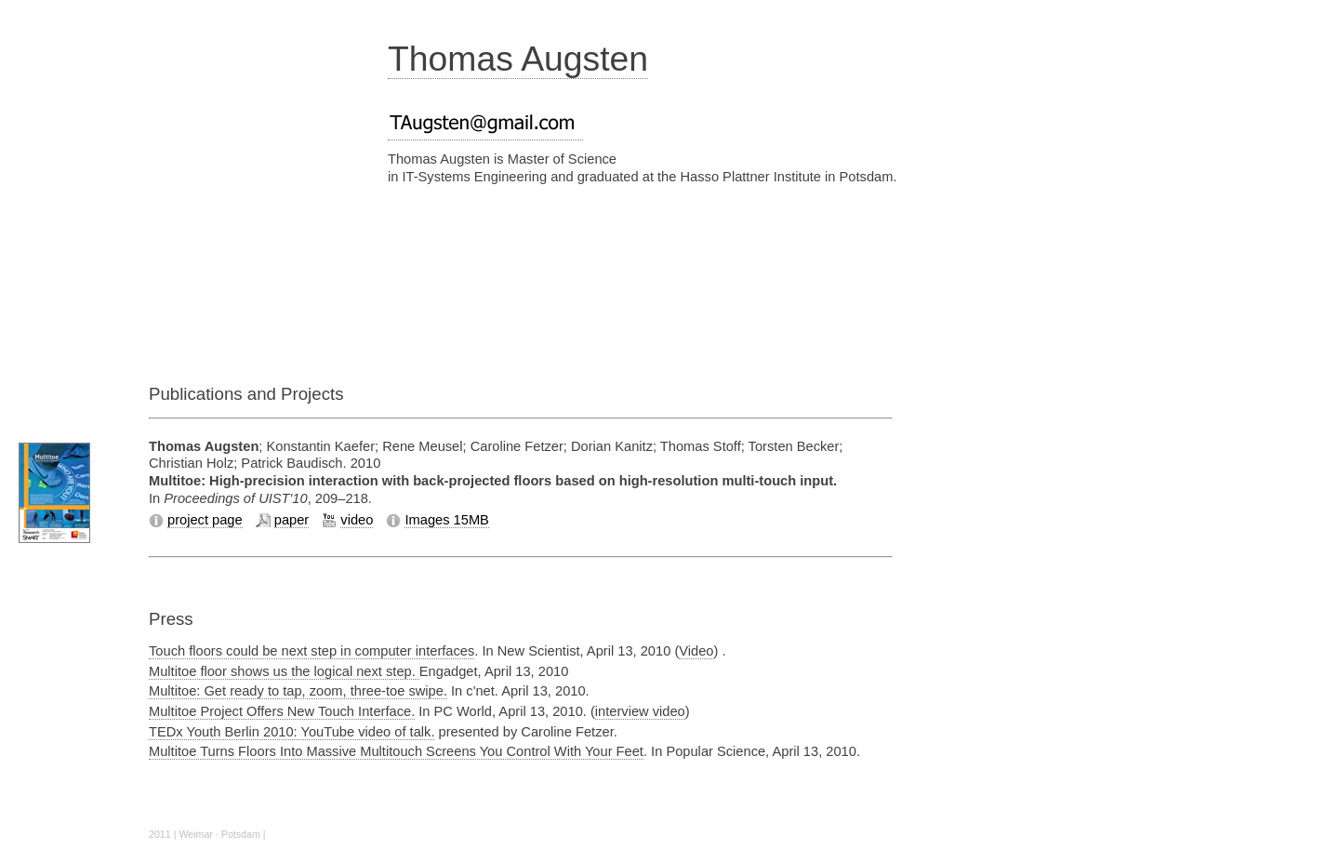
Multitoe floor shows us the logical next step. (284, 671)
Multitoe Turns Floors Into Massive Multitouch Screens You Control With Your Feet (396, 751)
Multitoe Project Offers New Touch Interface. (282, 711)
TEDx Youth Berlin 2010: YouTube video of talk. (291, 731)
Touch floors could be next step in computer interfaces (311, 650)
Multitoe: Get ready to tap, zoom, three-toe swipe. (298, 690)
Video (696, 650)
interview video (640, 711)
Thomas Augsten (518, 58)
